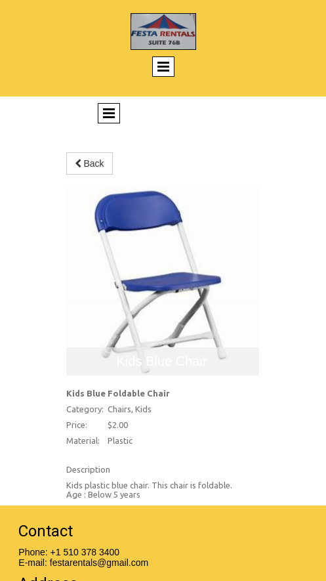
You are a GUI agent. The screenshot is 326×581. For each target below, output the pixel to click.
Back (89, 163)
